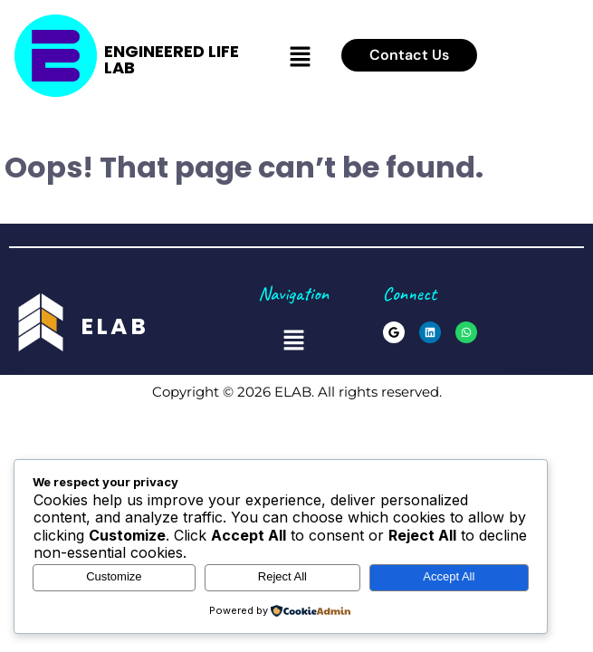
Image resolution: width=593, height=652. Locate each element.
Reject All (282, 576)
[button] (300, 57)
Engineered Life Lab (171, 59)
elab (115, 326)
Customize (113, 576)
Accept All (448, 576)
